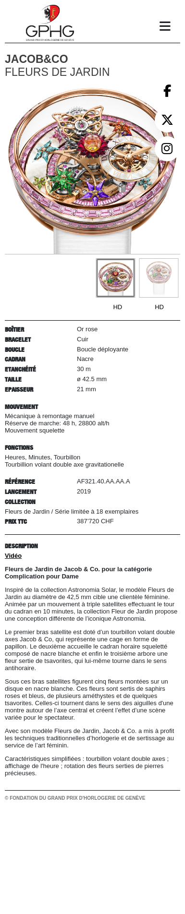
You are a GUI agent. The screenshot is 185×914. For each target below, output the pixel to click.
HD (117, 307)
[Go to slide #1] (115, 278)
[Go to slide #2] (158, 278)
